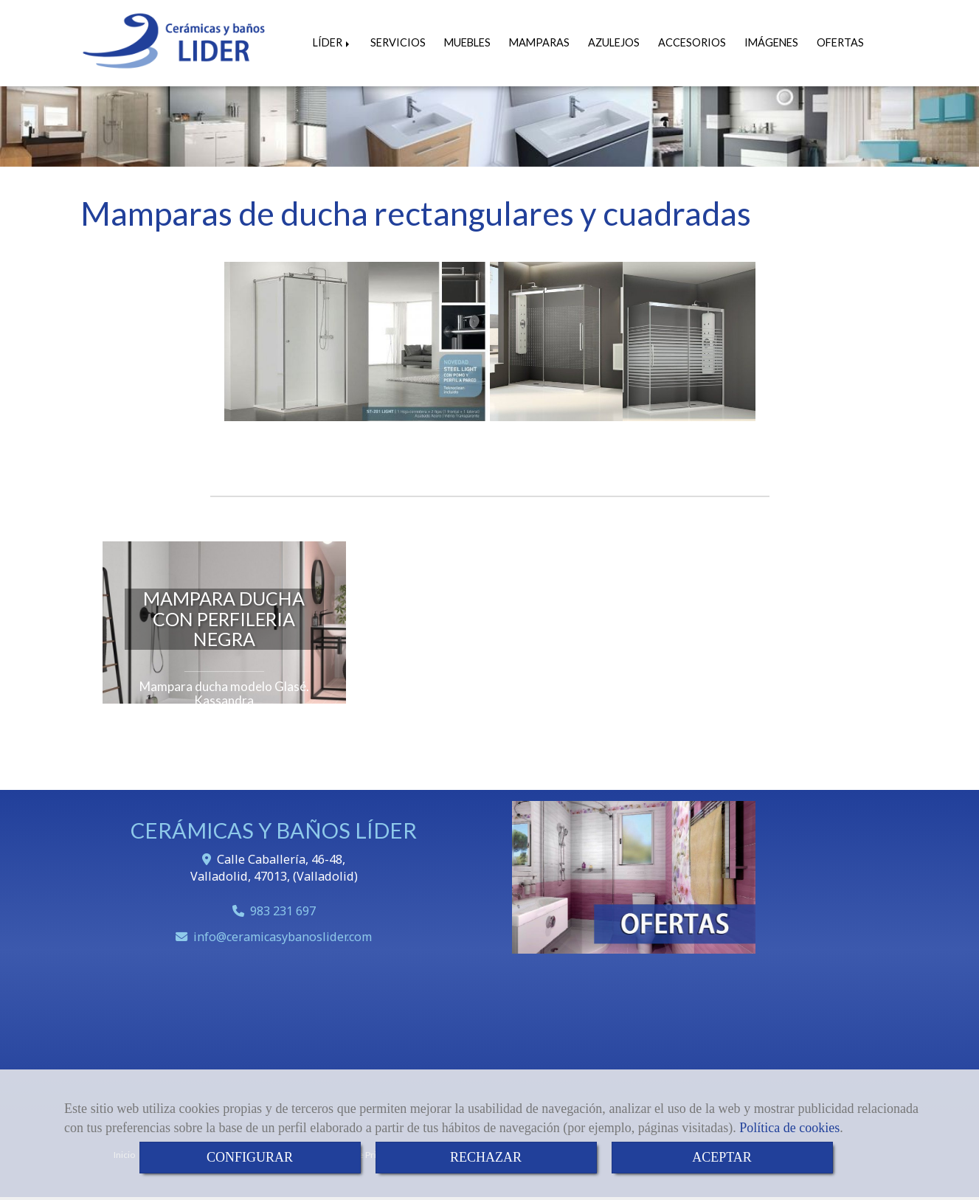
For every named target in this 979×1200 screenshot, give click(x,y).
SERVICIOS (398, 42)
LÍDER (332, 42)
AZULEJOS (614, 42)
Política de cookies (789, 1127)
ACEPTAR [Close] (722, 1157)
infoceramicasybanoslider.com (282, 937)
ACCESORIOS (692, 42)
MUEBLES (467, 42)
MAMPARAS (539, 42)
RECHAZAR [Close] (486, 1157)
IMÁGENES (771, 42)
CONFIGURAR (250, 1157)
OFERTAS (840, 42)
